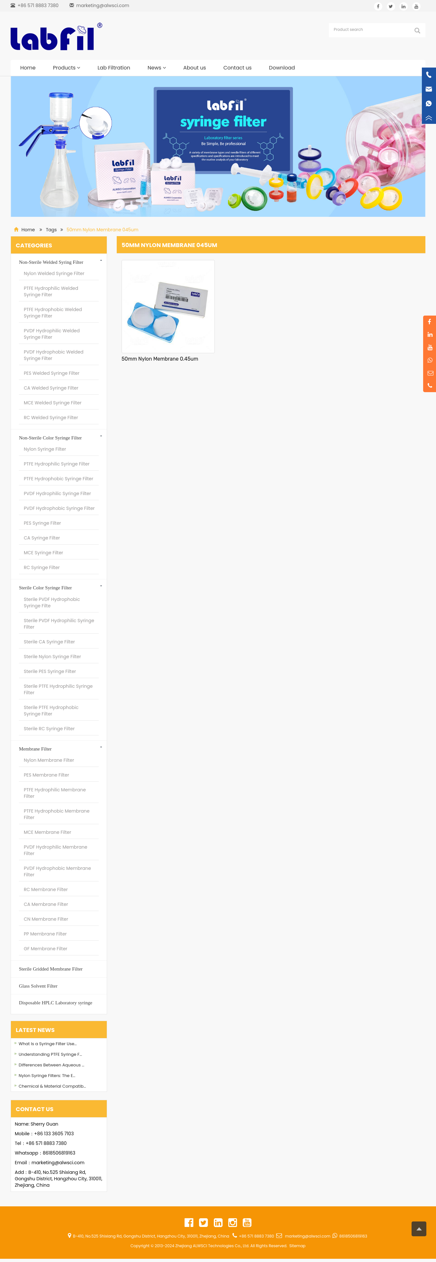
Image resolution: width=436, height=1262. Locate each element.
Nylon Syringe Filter (45, 449)
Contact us (237, 67)
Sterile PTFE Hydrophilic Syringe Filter (58, 689)
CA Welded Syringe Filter (51, 388)
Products (66, 67)
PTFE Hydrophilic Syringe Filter (56, 464)
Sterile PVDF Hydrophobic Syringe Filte (52, 602)
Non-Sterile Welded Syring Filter (51, 262)
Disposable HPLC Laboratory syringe (55, 1002)
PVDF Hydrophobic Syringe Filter (59, 508)
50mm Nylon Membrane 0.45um (160, 359)
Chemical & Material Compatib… (52, 1086)
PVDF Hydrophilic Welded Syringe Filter (52, 333)
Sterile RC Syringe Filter (49, 728)
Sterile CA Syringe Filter (49, 642)
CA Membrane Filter (46, 904)
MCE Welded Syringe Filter (52, 403)
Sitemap (297, 1245)
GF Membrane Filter (45, 948)
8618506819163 (59, 1153)
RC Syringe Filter (42, 567)
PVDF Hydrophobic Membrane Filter (57, 871)
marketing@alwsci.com (102, 5)
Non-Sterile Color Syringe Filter (50, 437)
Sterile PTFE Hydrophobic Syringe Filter (51, 710)
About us (194, 67)
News (157, 67)
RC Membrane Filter (46, 889)
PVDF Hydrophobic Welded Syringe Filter (53, 355)
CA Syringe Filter (42, 538)
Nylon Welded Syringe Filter (54, 273)
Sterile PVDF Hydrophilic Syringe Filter (59, 623)
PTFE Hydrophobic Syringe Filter (58, 478)
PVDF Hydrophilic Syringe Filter (57, 493)
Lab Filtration (113, 67)
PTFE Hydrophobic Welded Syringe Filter (53, 312)
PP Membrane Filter (45, 934)
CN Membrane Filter (46, 919)
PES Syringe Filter (42, 523)
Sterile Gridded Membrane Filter (51, 968)
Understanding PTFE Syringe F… (50, 1054)
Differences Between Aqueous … (51, 1065)
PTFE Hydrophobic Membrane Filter (56, 814)
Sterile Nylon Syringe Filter (52, 656)
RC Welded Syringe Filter (51, 417)
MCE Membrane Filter (47, 832)
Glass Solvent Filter (38, 985)
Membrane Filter (35, 748)
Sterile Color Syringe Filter (45, 587)
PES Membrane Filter (46, 775)
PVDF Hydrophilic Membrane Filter (55, 850)
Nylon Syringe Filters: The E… (47, 1076)
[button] (78, 67)
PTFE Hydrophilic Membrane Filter (55, 793)
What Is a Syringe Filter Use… (48, 1044)
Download (282, 67)
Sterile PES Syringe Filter (50, 671)
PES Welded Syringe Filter (51, 373)
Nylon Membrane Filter (49, 760)
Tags (51, 229)
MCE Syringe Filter (43, 552)
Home (28, 67)
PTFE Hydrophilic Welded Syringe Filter (51, 291)
